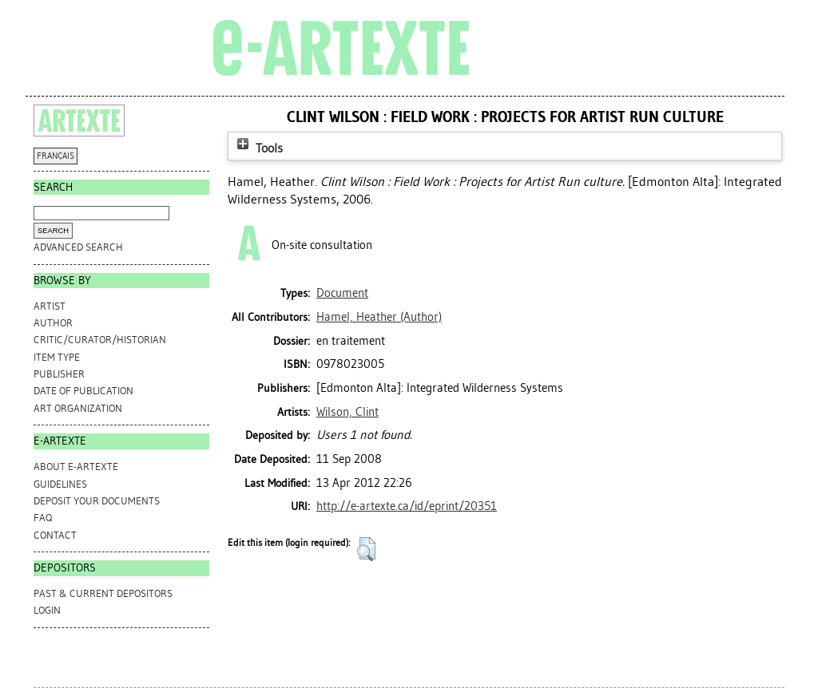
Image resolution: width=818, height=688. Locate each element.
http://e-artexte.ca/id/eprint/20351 (406, 506)
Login (47, 610)
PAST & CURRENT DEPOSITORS (103, 593)
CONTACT (55, 535)
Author (53, 323)
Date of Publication (83, 391)
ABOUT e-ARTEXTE (76, 467)
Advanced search (78, 247)
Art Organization (78, 408)
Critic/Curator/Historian (100, 340)
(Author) (379, 317)
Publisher (59, 374)
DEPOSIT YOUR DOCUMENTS (97, 501)
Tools (258, 148)
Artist (50, 306)
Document (342, 293)
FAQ (43, 518)
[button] (366, 549)
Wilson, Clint (347, 412)
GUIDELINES (60, 484)
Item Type (57, 357)
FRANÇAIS (55, 156)
